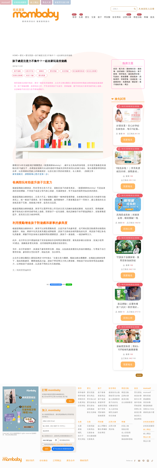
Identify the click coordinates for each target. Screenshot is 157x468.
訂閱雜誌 (57, 460)
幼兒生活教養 (92, 71)
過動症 (41, 71)
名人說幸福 (113, 409)
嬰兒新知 (90, 406)
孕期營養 (124, 79)
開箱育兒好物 (114, 396)
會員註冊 (138, 412)
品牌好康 (125, 396)
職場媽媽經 (148, 406)
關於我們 (30, 460)
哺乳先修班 (113, 412)
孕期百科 (81, 399)
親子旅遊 (101, 399)
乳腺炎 (116, 77)
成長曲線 (90, 409)
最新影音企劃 (114, 392)
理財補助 (101, 412)
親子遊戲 (17, 71)
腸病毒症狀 (131, 69)
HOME (15, 55)
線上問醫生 (102, 426)
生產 (81, 17)
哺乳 (80, 433)
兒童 (93, 17)
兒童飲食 (90, 433)
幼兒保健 (112, 416)
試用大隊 (127, 17)
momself (147, 392)
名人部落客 (126, 433)
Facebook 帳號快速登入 (63, 449)
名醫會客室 (113, 406)
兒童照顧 (90, 426)
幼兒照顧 (65, 71)
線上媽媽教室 (114, 399)
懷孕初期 (81, 396)
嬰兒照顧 (53, 71)
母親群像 (125, 436)
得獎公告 (138, 409)
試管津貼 (81, 406)
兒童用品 (90, 429)
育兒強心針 (91, 399)
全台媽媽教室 (127, 402)
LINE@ (69, 284)
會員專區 (138, 419)
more (139, 375)
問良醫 (107, 17)
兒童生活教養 (18, 75)
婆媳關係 (147, 399)
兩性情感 (147, 396)
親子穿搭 (101, 409)
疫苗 (115, 69)
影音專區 (117, 17)
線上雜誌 (147, 434)
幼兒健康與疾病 (78, 71)
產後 (80, 429)
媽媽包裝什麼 (148, 412)
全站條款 (43, 460)
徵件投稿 (138, 402)
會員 (152, 17)
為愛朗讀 (126, 82)
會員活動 (125, 399)
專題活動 (137, 17)
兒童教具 (90, 439)
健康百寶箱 (102, 406)
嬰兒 (87, 17)
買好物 (111, 429)
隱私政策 (69, 444)
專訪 (126, 84)
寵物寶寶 (101, 416)
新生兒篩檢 (91, 412)
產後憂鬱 (124, 77)
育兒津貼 (81, 439)
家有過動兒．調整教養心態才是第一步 (30, 174)
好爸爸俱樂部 (148, 426)
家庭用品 (101, 396)
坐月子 (81, 436)
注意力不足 (29, 71)
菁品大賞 (147, 441)
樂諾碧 (135, 82)
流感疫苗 (134, 79)
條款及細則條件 (59, 444)
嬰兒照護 (29, 55)
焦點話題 (125, 429)
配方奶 (122, 69)
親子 (100, 17)
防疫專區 (101, 433)
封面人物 (125, 426)
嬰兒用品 (90, 396)
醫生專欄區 (102, 429)
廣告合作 (71, 460)
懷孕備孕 (81, 392)
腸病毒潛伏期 (133, 74)
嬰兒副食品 (91, 402)
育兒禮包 (138, 392)
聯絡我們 (84, 460)
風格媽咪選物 (127, 439)
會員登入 (138, 416)
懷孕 (75, 17)
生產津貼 (81, 402)
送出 (70, 401)
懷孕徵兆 (122, 74)
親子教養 (101, 392)
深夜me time (148, 409)
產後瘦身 (134, 77)
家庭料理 (101, 402)
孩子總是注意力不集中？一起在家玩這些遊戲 (53, 55)
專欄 (146, 17)
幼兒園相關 (91, 436)
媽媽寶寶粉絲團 (56, 284)
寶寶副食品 (131, 71)
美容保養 (147, 402)
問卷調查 (138, 406)
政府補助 (121, 71)
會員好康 (138, 396)
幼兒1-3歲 (30, 75)
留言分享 (138, 399)
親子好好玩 (113, 402)
